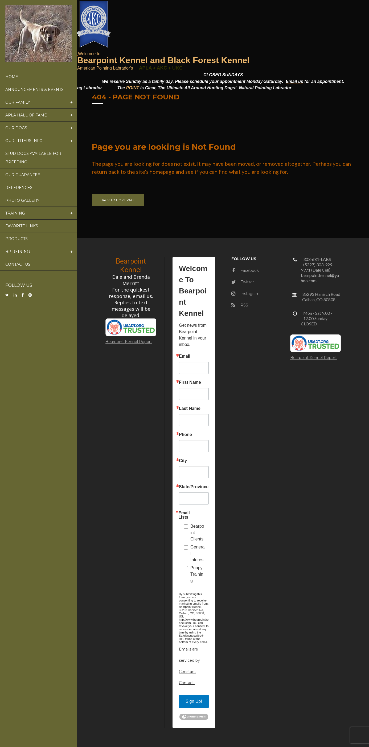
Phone (185, 435)
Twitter (242, 282)
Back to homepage (118, 200)
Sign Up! (194, 701)
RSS (239, 305)
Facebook (245, 270)
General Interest (197, 553)
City (183, 461)
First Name (190, 382)
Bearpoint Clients (197, 532)
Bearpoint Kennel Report (128, 341)
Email (184, 356)
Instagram (245, 293)
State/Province (193, 487)
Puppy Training (196, 574)
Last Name (189, 408)
